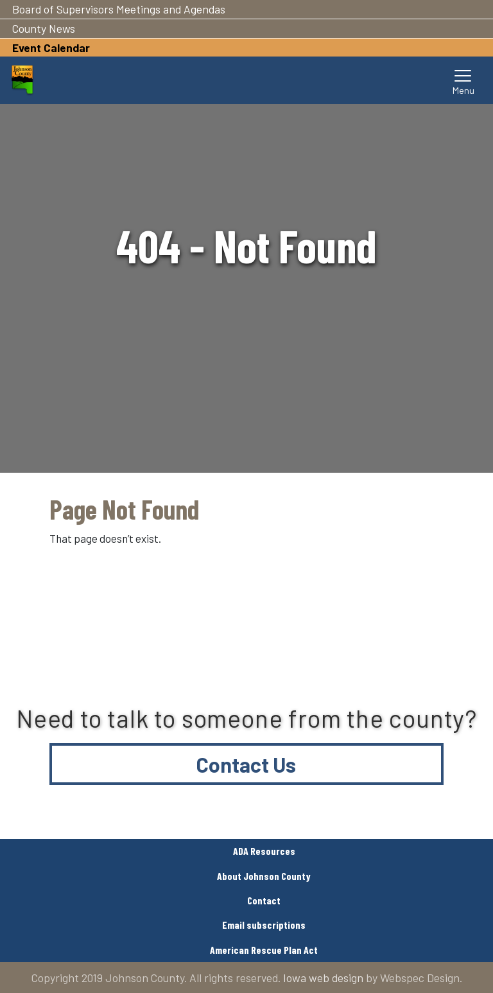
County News (43, 28)
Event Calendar (51, 47)
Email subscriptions (264, 924)
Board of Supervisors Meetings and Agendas (118, 9)
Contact (264, 900)
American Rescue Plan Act (264, 950)
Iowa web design (323, 978)
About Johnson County (264, 876)
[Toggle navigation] (463, 80)
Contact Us (246, 764)
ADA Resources (264, 851)
